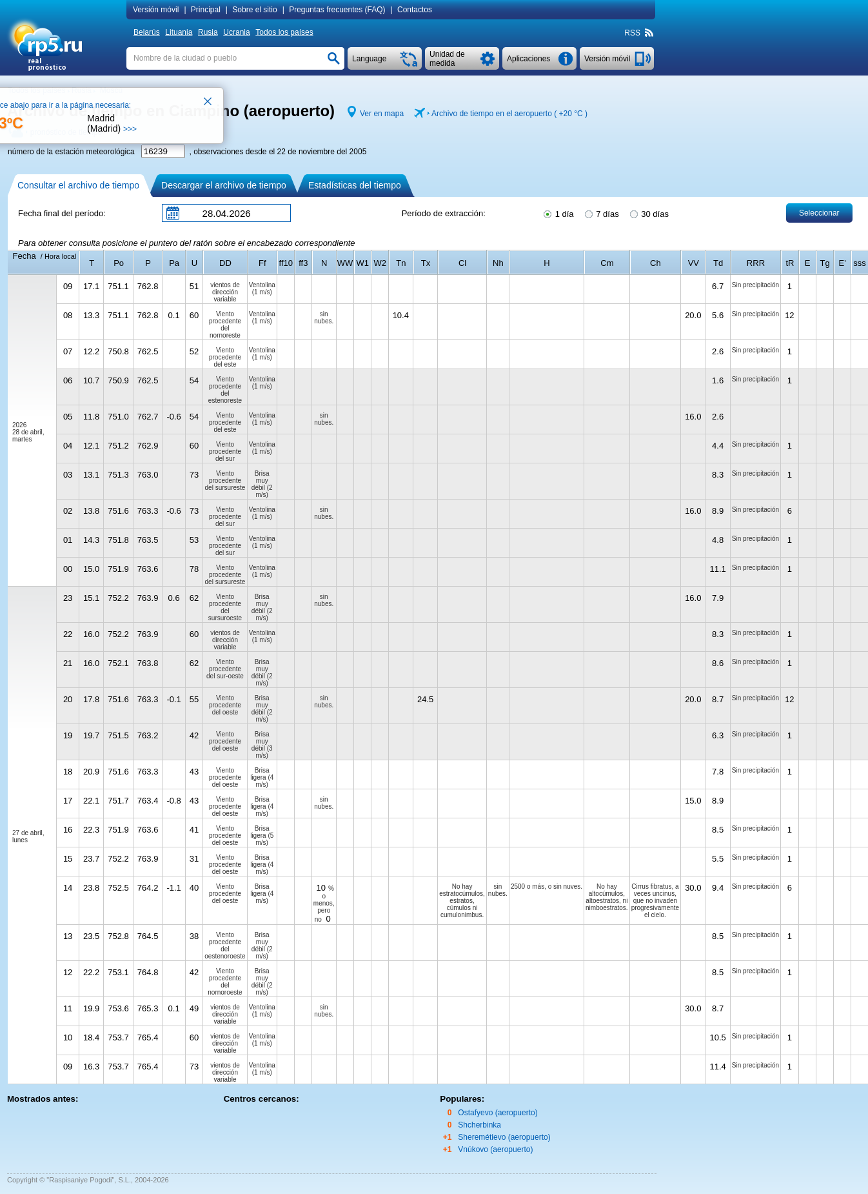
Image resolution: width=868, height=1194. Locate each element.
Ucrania (236, 32)
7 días (601, 213)
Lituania (178, 32)
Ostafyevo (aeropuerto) (497, 1112)
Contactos (414, 9)
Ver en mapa (382, 113)
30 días (648, 213)
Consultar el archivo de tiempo (78, 185)
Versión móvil (156, 9)
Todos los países (284, 32)
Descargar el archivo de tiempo (223, 185)
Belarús (146, 32)
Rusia (208, 32)
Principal (206, 9)
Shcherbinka (479, 1124)
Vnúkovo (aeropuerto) (495, 1149)
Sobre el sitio (254, 9)
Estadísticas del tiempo (354, 185)
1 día (558, 213)
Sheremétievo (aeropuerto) (504, 1137)
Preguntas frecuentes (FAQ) (337, 9)
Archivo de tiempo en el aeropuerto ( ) (509, 113)
